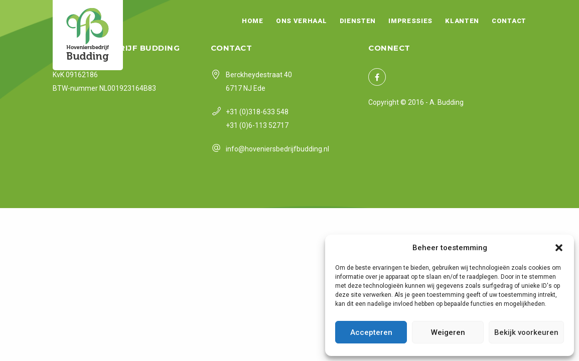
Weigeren (448, 332)
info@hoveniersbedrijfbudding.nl (277, 149)
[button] (559, 248)
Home (252, 21)
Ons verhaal (301, 21)
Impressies (410, 21)
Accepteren (371, 332)
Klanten (462, 21)
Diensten (358, 21)
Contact (509, 21)
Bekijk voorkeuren (526, 332)
